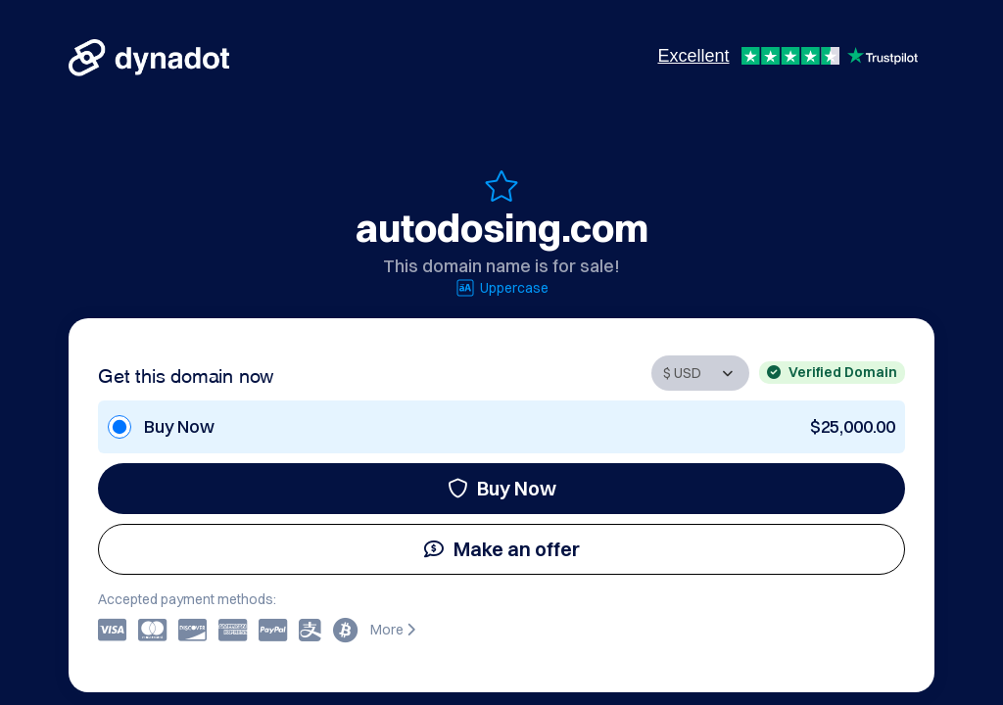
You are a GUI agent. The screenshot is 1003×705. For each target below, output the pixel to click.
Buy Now (502, 488)
